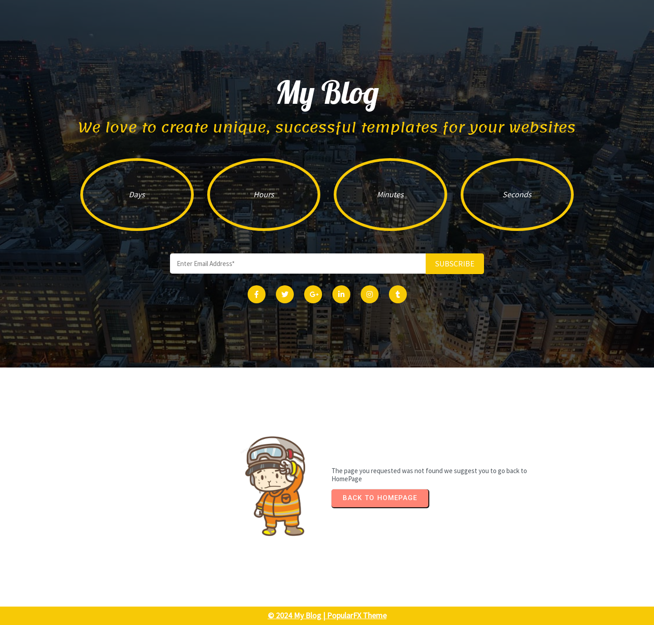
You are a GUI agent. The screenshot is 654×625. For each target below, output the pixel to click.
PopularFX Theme (357, 615)
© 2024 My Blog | (297, 615)
